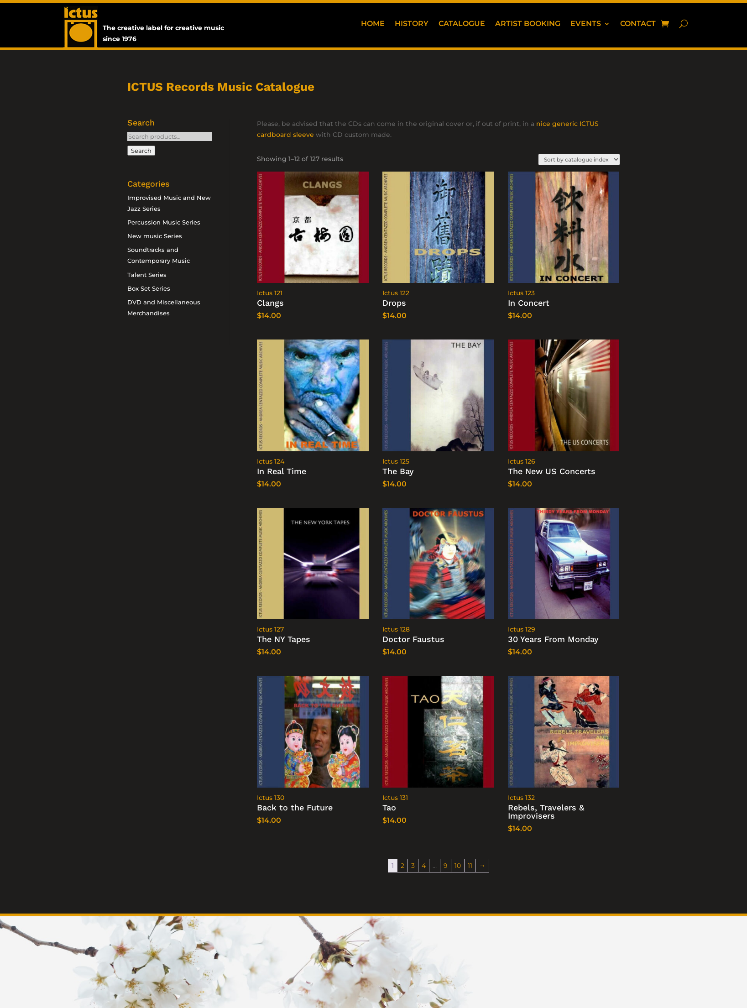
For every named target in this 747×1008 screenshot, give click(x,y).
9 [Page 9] (446, 866)
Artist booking (527, 24)
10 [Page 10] (457, 866)
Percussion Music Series (163, 222)
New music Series (154, 236)
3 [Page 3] (413, 866)
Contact (638, 24)
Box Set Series (148, 288)
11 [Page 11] (470, 866)
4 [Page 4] (424, 866)
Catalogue (462, 24)
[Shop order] (579, 159)
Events (585, 24)
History (411, 24)
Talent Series (147, 274)
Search (141, 150)
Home (373, 24)
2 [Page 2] (402, 866)
